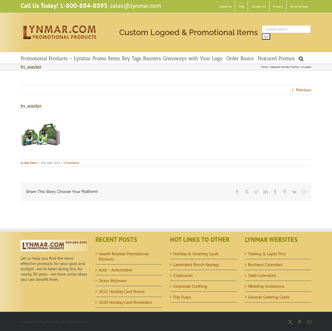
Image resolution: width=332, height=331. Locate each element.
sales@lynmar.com (135, 6)
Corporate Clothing (190, 286)
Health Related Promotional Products (124, 256)
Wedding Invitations (266, 286)
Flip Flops (182, 297)
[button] (301, 58)
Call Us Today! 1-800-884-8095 (64, 6)
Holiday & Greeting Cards (196, 253)
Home (264, 67)
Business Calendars (265, 264)
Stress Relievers (113, 280)
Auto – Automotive (115, 269)
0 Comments (71, 163)
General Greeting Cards (268, 297)
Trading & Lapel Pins (267, 253)
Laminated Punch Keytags (196, 264)
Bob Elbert (31, 163)
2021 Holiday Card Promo (122, 291)
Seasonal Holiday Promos (284, 67)
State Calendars (262, 275)
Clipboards (183, 275)
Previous (303, 89)
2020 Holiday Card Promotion (125, 302)
